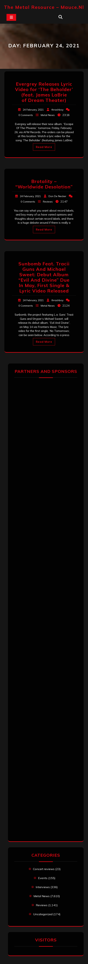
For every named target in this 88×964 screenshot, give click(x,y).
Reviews (48, 201)
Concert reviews (44, 869)
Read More (44, 147)
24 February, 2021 (33, 109)
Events (42, 878)
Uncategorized (43, 914)
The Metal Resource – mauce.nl (44, 7)
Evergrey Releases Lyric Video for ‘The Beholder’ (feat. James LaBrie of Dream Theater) (44, 92)
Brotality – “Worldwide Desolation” (44, 184)
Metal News (48, 115)
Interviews (43, 887)
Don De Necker (57, 196)
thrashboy (57, 109)
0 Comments (25, 115)
